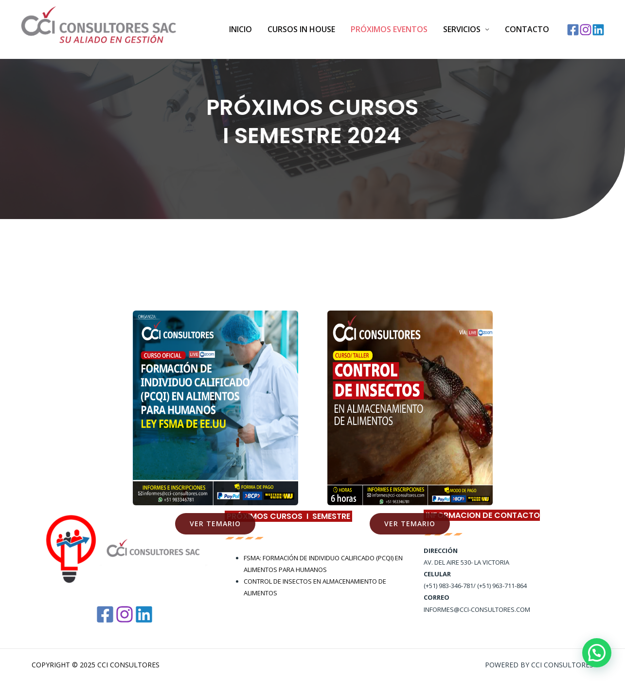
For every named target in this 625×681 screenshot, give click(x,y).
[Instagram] (585, 29)
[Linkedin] (598, 29)
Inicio (240, 29)
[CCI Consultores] (99, 28)
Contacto (527, 29)
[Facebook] (573, 29)
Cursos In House (301, 29)
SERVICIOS (462, 29)
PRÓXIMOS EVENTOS (389, 29)
